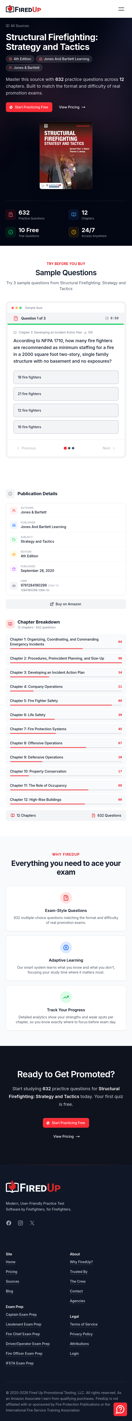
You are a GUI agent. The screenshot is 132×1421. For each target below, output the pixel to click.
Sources (12, 1281)
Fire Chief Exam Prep (23, 1334)
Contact (76, 1291)
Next (109, 448)
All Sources (17, 26)
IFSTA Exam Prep (20, 1363)
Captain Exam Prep (21, 1314)
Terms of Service (84, 1324)
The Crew (78, 1281)
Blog (9, 1291)
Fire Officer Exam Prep (24, 1353)
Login (74, 1353)
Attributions (79, 1344)
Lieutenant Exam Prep (23, 1324)
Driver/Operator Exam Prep (28, 1344)
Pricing (11, 1271)
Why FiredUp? (81, 1262)
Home (11, 1262)
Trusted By (78, 1271)
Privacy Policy (81, 1334)
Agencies (77, 1301)
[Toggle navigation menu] (121, 9)
